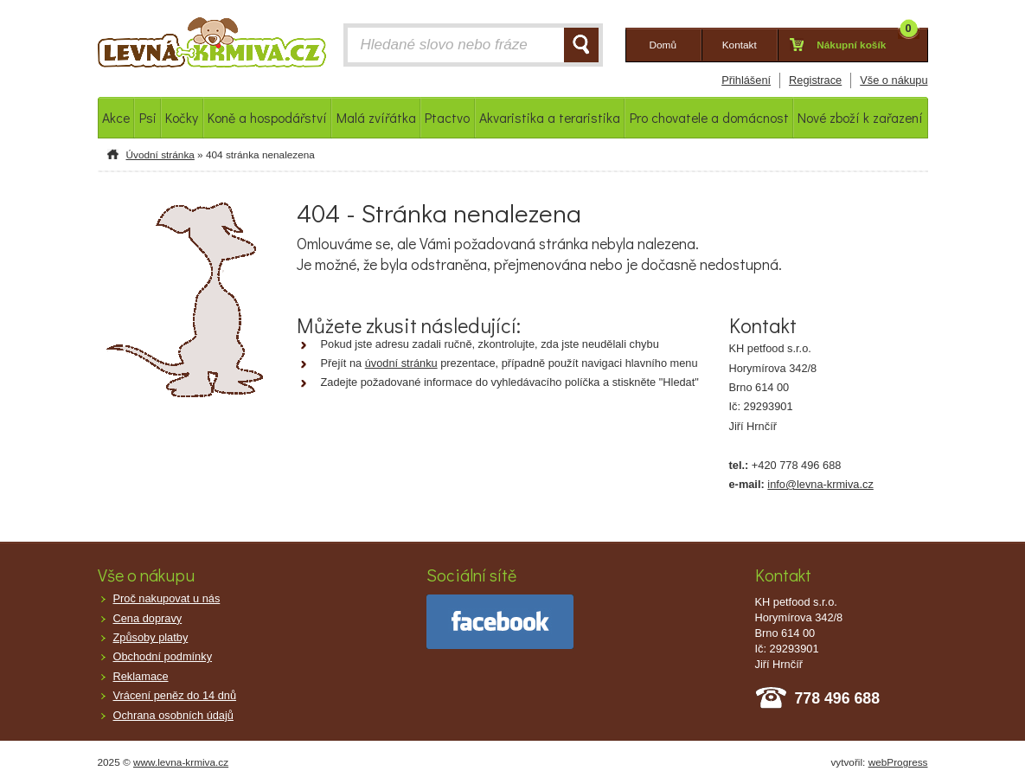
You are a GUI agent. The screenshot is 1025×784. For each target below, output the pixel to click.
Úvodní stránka (160, 155)
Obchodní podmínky (163, 656)
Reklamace (141, 676)
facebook (499, 621)
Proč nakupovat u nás (167, 598)
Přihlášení (746, 80)
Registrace (815, 80)
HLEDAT (581, 45)
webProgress (898, 762)
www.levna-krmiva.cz (180, 762)
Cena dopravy (148, 618)
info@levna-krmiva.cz (820, 484)
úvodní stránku (401, 363)
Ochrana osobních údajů (173, 715)
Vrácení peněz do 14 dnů (175, 695)
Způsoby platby (151, 637)
